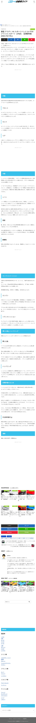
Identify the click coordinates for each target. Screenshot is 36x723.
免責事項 (25, 718)
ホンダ (2, 640)
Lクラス (8, 538)
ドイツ (21, 538)
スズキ (2, 649)
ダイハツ (3, 647)
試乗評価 (9, 536)
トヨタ (2, 637)
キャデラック (4, 694)
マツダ (2, 641)
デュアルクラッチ (15, 538)
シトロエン (3, 675)
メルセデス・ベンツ (6, 657)
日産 (2, 638)
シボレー (3, 699)
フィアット (3, 685)
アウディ (4, 536)
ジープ (2, 697)
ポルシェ (3, 661)
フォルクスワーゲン (6, 663)
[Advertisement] (18, 13)
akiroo (8, 555)
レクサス (3, 650)
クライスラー (4, 695)
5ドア (4, 538)
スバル (2, 643)
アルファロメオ (4, 683)
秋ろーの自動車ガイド (17, 721)
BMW (2, 659)
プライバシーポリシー (18, 718)
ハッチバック (27, 538)
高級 (32, 538)
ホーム (11, 718)
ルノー (2, 672)
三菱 (2, 645)
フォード (3, 692)
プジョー (3, 673)
